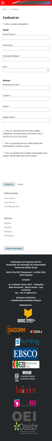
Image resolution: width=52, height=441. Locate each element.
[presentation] (24, 169)
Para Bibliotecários (11, 206)
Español (8, 227)
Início (5, 9)
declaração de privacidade (15, 136)
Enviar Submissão (14, 248)
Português (9, 235)
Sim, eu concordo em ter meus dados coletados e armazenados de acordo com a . (22, 133)
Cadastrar (9, 184)
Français (8, 231)
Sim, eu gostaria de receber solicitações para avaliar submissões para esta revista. (25, 154)
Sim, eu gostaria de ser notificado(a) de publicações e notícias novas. (22, 144)
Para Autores (9, 202)
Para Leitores (9, 198)
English (7, 223)
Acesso (20, 184)
